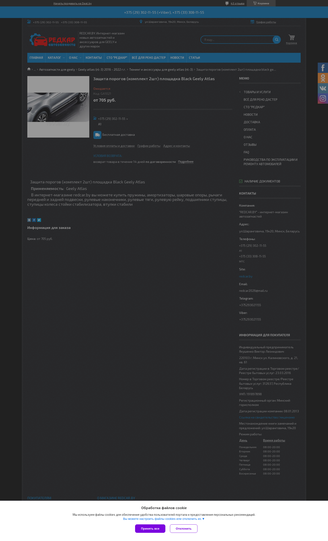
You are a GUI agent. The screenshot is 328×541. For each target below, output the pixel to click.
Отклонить (184, 528)
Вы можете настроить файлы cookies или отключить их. (162, 518)
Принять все (150, 528)
